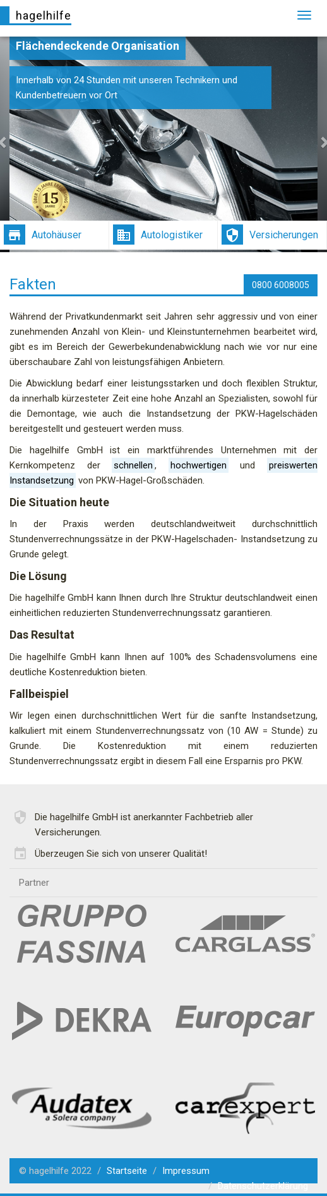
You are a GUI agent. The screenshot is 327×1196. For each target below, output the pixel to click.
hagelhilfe (43, 15)
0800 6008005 (280, 285)
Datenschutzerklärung (263, 1186)
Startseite (127, 1170)
